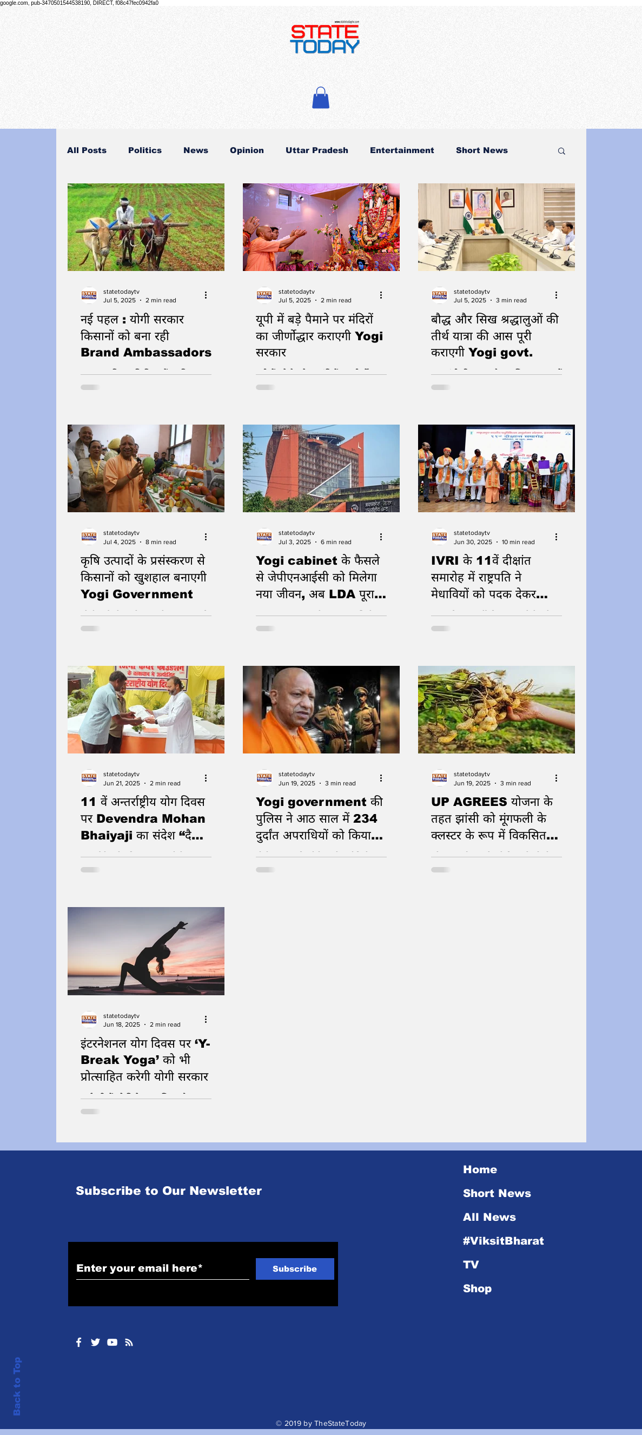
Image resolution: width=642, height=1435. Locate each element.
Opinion (247, 150)
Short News (482, 150)
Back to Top (17, 1386)
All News (489, 1217)
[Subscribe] (295, 1269)
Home (480, 1169)
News (195, 150)
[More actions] (209, 295)
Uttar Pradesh (317, 150)
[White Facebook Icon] (78, 1342)
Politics (145, 150)
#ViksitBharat (503, 1241)
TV (471, 1265)
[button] (321, 98)
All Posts (87, 150)
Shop (477, 1288)
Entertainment (402, 150)
